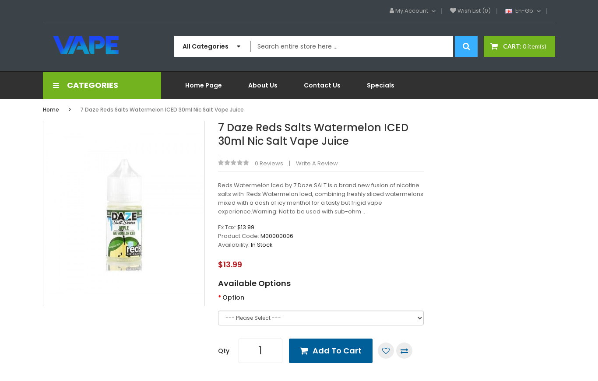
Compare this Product (404, 351)
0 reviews (269, 163)
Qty (223, 350)
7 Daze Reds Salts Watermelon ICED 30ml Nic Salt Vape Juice (162, 109)
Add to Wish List (386, 351)
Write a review (317, 163)
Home (51, 109)
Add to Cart (337, 350)
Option (233, 297)
